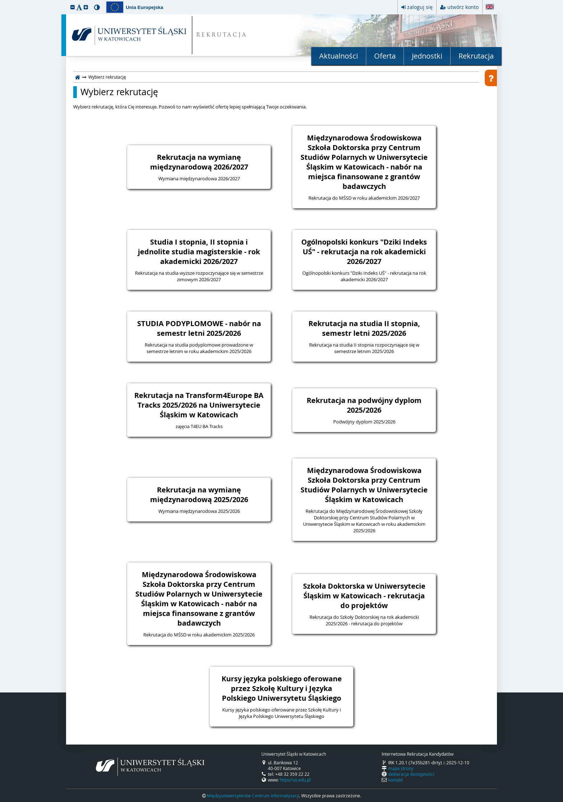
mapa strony (400, 768)
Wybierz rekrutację (119, 92)
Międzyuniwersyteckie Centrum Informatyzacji (253, 795)
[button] (72, 7)
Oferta (385, 56)
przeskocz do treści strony (2, 2)
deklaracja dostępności (411, 774)
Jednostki (427, 56)
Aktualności (338, 56)
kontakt (395, 780)
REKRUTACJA (221, 35)
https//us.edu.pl (295, 780)
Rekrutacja (476, 56)
